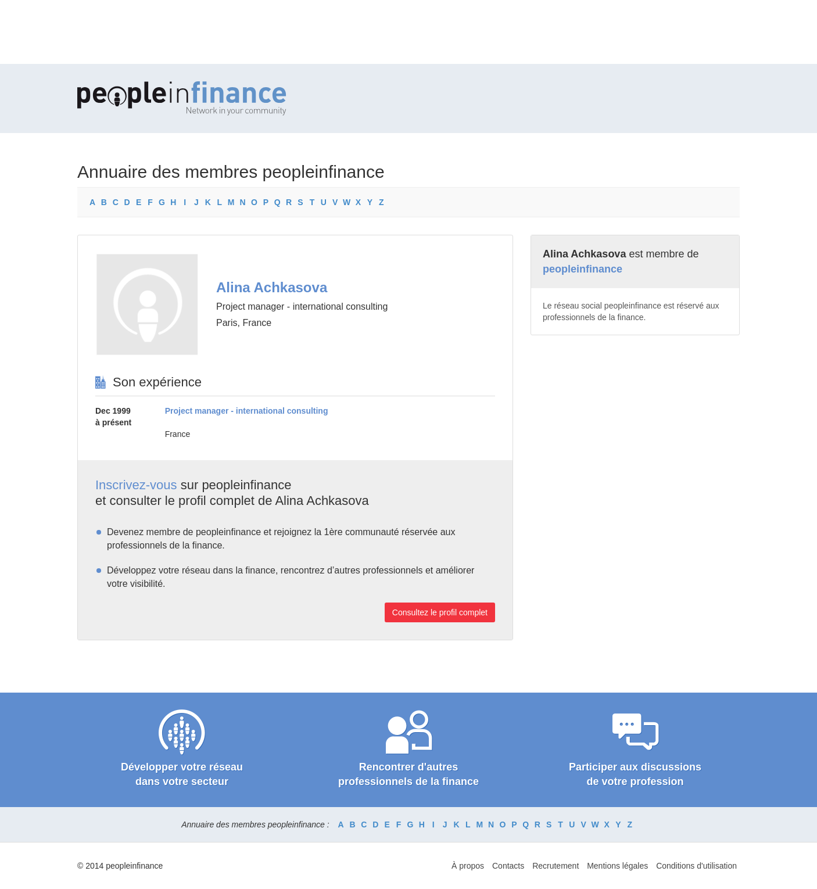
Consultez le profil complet (440, 612)
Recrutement (555, 865)
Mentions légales (617, 865)
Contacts (508, 865)
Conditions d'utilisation (696, 865)
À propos (467, 865)
